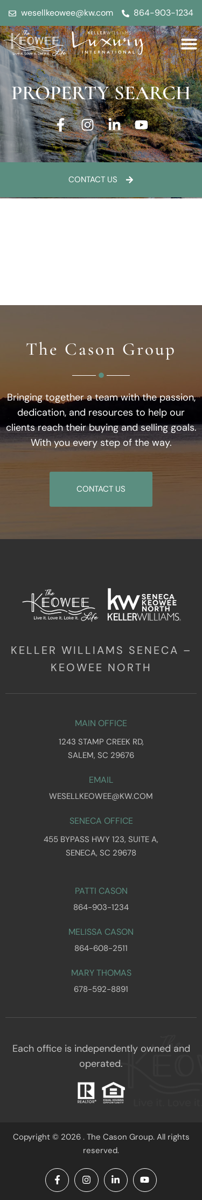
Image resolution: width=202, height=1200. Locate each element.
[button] (189, 44)
